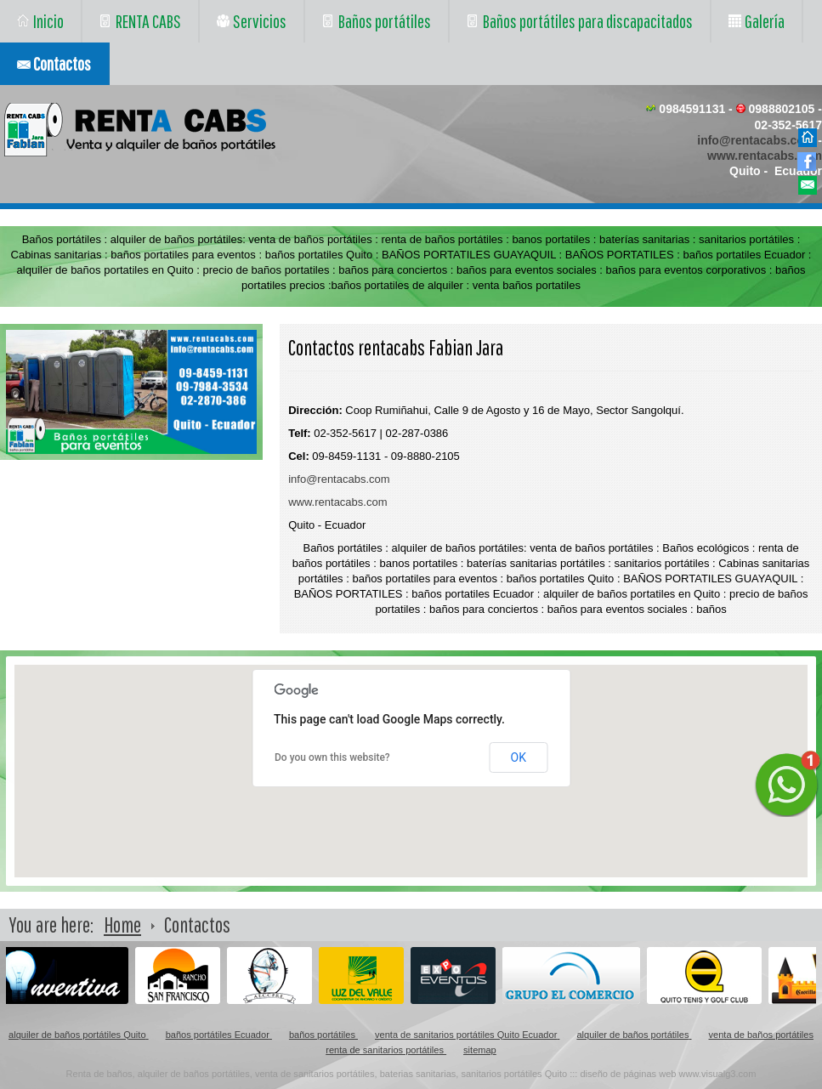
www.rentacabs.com (764, 155)
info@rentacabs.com (755, 140)
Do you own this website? (332, 757)
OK (518, 757)
